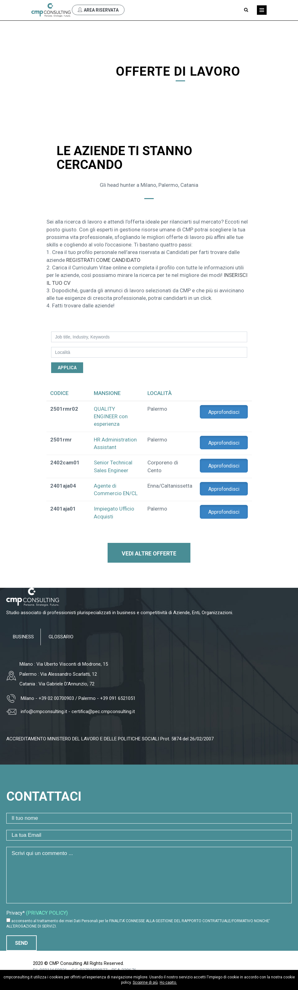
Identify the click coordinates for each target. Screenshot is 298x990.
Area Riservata (98, 10)
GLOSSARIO (61, 637)
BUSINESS (23, 637)
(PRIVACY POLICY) (47, 913)
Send (21, 943)
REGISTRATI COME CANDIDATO (103, 260)
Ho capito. (168, 982)
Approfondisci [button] (223, 412)
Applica (67, 367)
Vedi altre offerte (149, 553)
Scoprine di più (145, 982)
